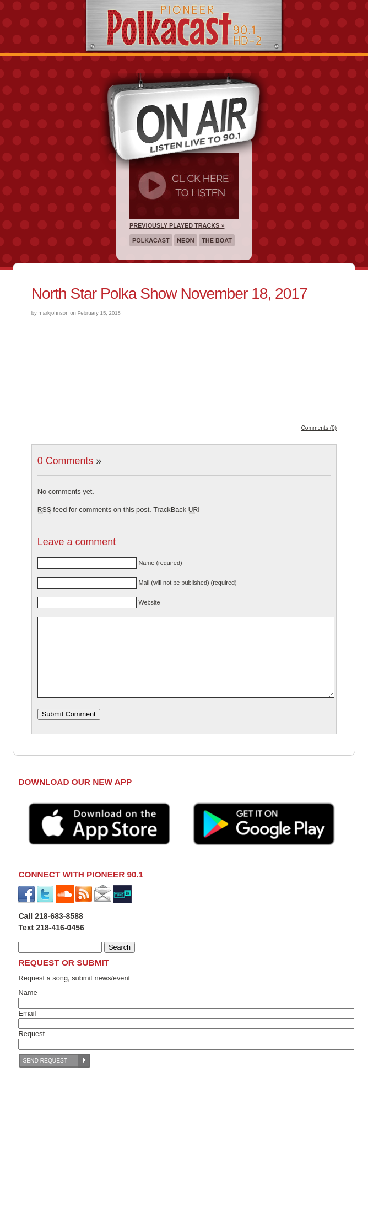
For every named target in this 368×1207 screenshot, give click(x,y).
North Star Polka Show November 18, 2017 (169, 293)
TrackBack (176, 509)
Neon (185, 240)
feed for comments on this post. (94, 509)
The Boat (217, 240)
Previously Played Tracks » (176, 225)
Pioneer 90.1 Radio (184, 26)
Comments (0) (319, 428)
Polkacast (151, 240)
